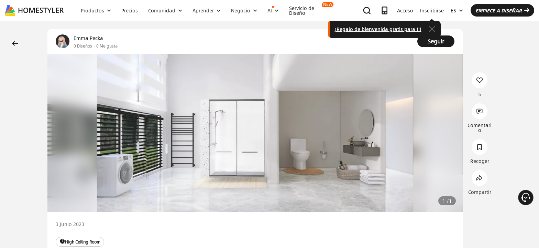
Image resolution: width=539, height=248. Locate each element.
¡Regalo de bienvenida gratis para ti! (378, 28)
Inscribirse (432, 10)
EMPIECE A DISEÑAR (502, 10)
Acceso (405, 10)
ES (457, 10)
